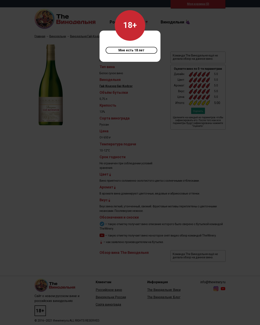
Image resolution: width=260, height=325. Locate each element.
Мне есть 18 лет (131, 50)
